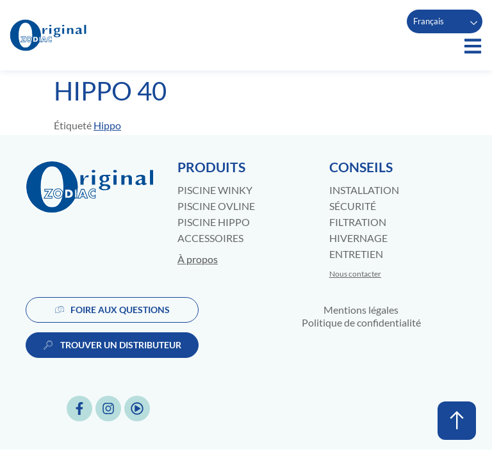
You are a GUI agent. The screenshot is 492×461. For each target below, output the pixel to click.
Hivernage (358, 238)
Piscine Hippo (213, 222)
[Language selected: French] (444, 21)
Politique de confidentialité (361, 322)
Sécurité (352, 206)
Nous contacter (355, 274)
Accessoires (210, 238)
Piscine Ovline (216, 206)
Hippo (107, 125)
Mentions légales (361, 309)
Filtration (357, 222)
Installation (364, 190)
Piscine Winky (214, 190)
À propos (197, 259)
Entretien (356, 254)
